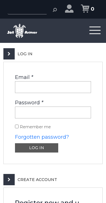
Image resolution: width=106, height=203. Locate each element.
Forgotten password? (42, 137)
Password (29, 103)
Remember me (33, 126)
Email (24, 77)
